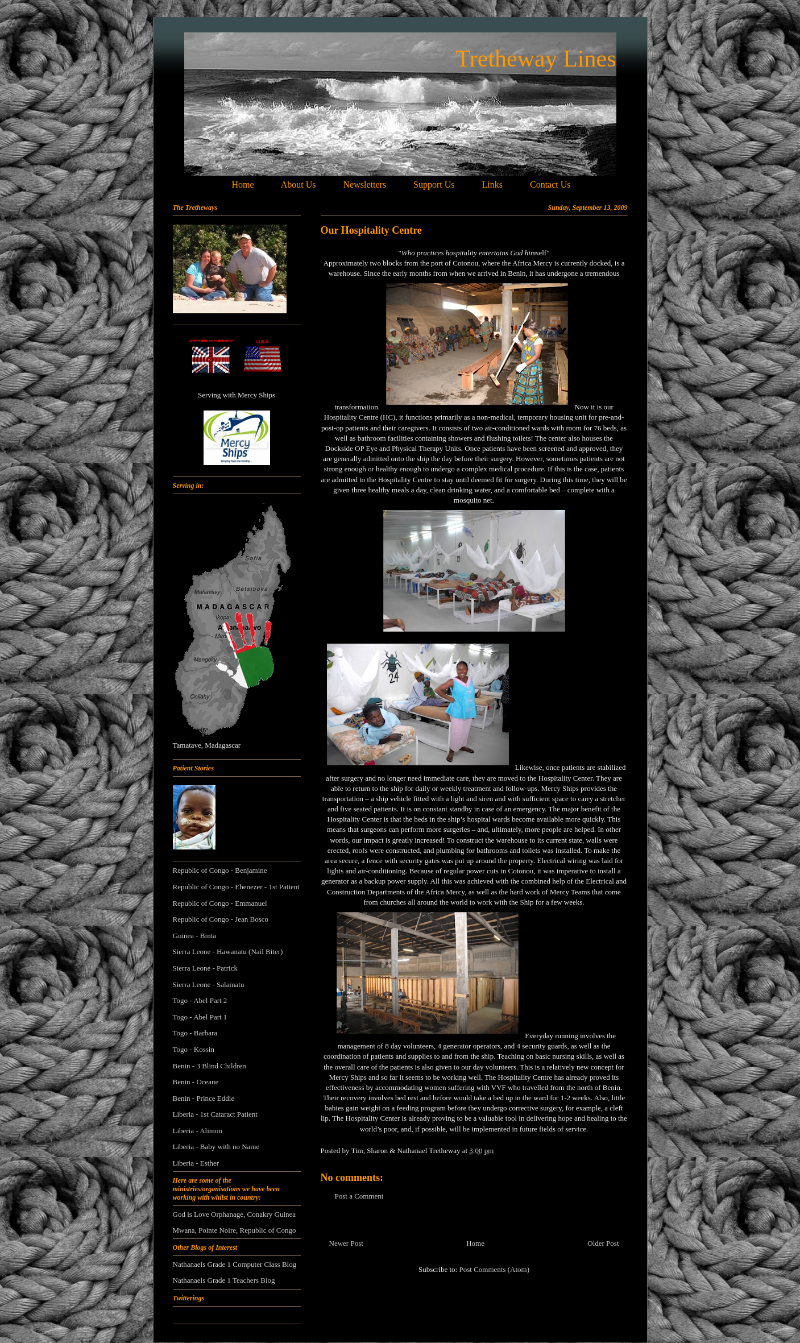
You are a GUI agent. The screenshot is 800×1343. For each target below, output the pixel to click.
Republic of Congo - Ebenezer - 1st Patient (236, 886)
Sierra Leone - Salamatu (208, 984)
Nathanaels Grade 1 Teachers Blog (224, 1280)
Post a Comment (359, 1196)
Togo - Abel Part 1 (200, 1017)
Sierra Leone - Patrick (205, 968)
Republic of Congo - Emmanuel (220, 903)
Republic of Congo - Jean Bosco (221, 919)
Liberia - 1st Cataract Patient (215, 1114)
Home (475, 1243)
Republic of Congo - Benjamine (220, 870)
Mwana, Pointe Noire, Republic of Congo (234, 1230)
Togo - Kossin (193, 1049)
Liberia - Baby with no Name (216, 1146)
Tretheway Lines (536, 58)
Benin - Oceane (196, 1081)
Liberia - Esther (196, 1163)
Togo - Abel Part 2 (200, 1000)
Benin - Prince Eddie (204, 1098)
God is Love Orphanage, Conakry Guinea (234, 1214)
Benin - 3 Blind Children (209, 1066)
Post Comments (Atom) (494, 1269)
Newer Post (346, 1243)
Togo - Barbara (195, 1033)
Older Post (603, 1243)
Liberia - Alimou (197, 1130)
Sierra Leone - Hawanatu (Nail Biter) (228, 951)
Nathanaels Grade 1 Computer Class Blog (235, 1264)
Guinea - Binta (195, 935)
